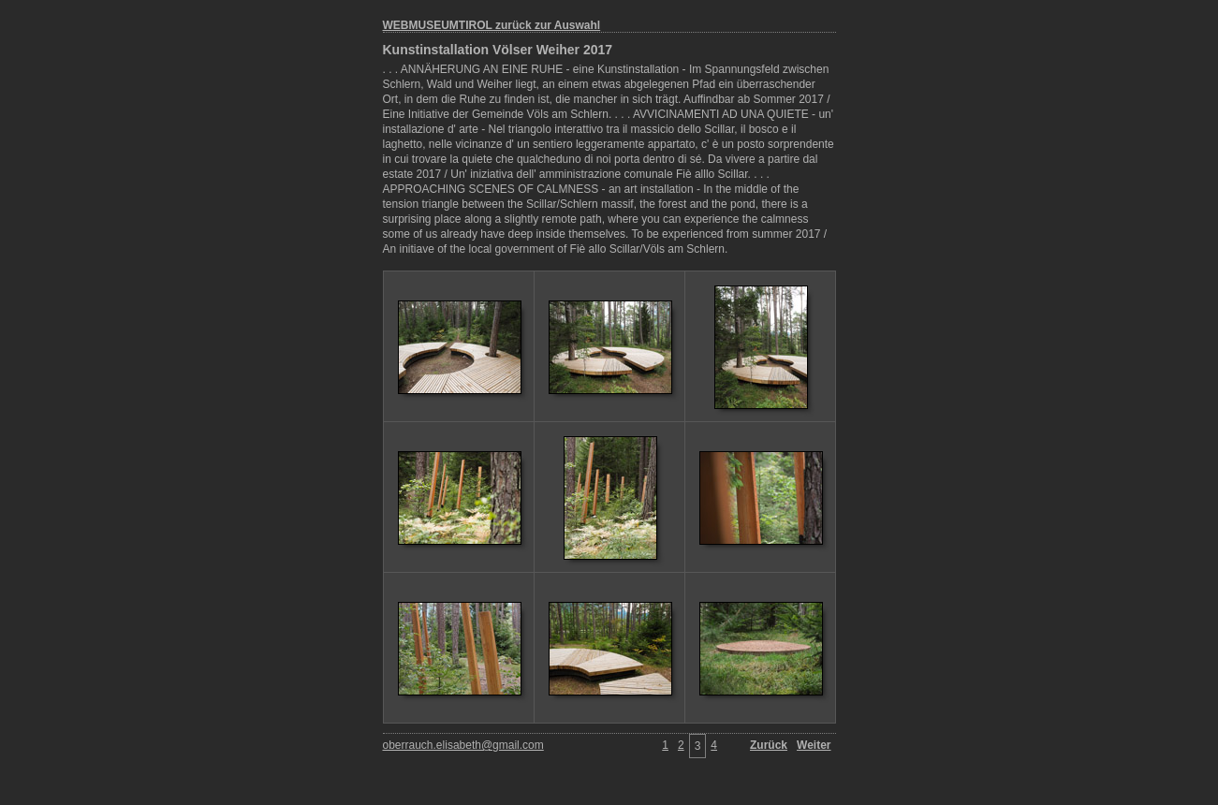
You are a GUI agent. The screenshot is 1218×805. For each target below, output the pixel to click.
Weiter (813, 745)
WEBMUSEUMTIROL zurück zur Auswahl (492, 25)
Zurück (768, 745)
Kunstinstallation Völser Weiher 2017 (498, 49)
